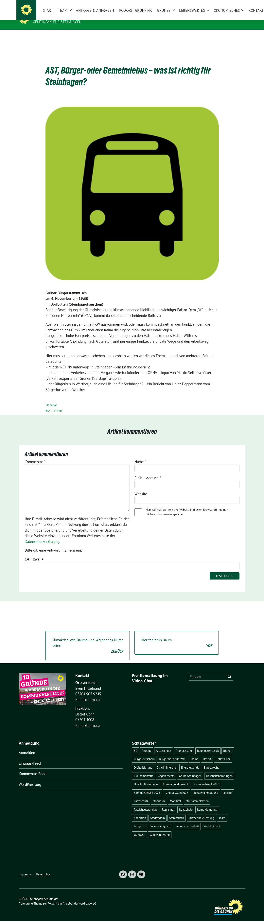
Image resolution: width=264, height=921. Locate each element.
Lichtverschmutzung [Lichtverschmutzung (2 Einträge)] (205, 786)
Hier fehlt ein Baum (177, 636)
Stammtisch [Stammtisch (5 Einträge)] (176, 812)
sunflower (49, 897)
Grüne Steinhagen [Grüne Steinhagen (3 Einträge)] (190, 770)
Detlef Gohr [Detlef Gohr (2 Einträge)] (223, 753)
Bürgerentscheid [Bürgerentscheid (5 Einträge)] (144, 753)
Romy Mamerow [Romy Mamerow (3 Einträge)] (207, 803)
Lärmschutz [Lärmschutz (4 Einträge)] (141, 795)
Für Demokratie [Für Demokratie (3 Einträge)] (143, 770)
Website (140, 487)
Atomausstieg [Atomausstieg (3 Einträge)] (184, 744)
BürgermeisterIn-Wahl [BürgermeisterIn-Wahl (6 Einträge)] (172, 753)
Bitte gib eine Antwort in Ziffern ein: (53, 544)
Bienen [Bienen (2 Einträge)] (227, 744)
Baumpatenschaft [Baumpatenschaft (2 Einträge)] (208, 744)
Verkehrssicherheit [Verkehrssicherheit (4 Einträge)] (187, 820)
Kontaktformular (88, 693)
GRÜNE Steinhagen (52, 16)
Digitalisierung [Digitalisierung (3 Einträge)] (143, 761)
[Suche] (233, 4)
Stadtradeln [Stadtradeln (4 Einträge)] (157, 812)
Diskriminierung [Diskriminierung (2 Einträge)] (167, 761)
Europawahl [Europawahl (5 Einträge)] (211, 761)
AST (49, 404)
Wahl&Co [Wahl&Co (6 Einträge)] (139, 828)
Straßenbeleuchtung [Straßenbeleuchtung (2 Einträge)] (201, 812)
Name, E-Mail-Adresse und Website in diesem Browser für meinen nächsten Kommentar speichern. (187, 506)
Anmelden (27, 746)
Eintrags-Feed (30, 757)
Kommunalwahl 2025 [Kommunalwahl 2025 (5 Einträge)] (147, 786)
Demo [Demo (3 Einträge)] (194, 753)
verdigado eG (87, 897)
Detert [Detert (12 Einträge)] (207, 753)
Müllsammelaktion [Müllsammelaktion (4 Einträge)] (197, 795)
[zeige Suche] (238, 4)
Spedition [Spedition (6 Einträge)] (140, 812)
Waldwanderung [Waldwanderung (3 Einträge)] (160, 828)
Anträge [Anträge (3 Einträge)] (146, 744)
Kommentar (35, 455)
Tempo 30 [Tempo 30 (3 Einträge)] (140, 820)
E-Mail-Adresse (147, 471)
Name (140, 455)
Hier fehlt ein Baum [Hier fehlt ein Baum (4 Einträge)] (146, 778)
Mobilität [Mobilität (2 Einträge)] (175, 795)
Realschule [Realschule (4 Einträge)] (186, 803)
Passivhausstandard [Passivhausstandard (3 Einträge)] (146, 803)
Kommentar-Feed (32, 767)
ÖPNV (59, 404)
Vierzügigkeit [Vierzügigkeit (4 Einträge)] (211, 820)
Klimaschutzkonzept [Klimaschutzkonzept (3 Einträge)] (175, 778)
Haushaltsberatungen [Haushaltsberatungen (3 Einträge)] (219, 770)
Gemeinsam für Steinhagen (57, 21)
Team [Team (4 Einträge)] (222, 812)
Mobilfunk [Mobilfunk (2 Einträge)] (159, 795)
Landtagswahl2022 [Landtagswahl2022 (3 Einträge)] (176, 786)
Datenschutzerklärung (42, 535)
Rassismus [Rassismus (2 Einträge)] (168, 803)
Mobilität (51, 399)
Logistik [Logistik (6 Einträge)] (227, 786)
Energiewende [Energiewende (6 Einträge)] (190, 761)
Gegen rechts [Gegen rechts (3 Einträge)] (166, 770)
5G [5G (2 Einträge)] (135, 744)
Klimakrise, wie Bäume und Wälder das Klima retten (88, 639)
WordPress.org (30, 778)
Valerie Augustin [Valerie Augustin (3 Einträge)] (160, 820)
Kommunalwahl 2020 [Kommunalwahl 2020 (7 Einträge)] (206, 778)
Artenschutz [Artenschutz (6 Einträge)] (163, 744)
